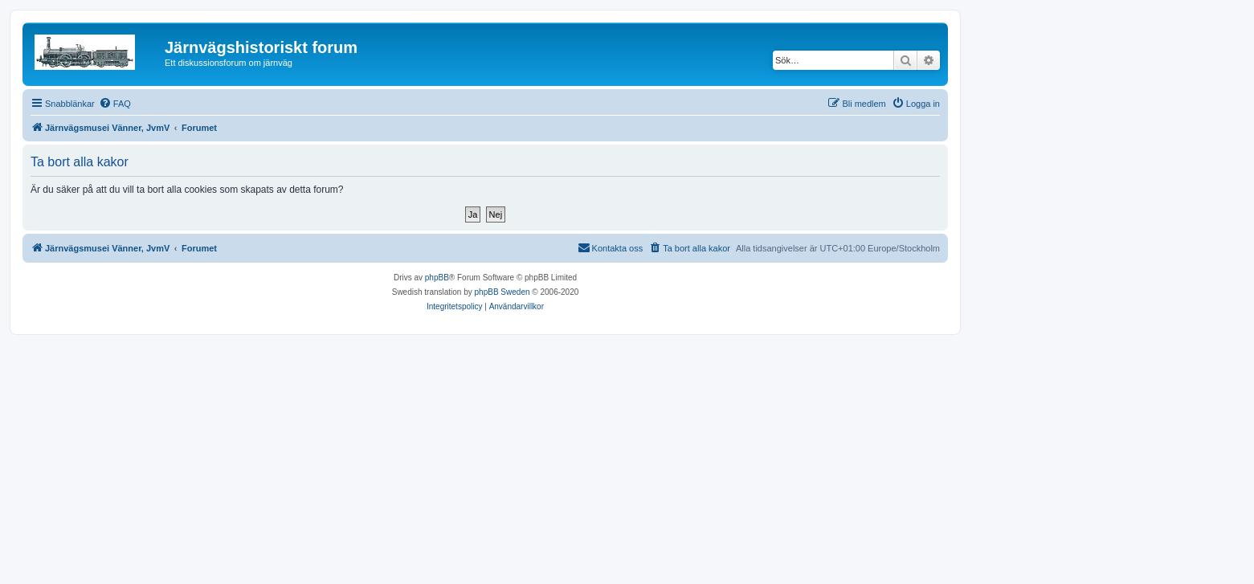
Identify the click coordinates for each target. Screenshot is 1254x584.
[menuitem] (115, 103)
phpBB (437, 277)
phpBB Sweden (502, 292)
